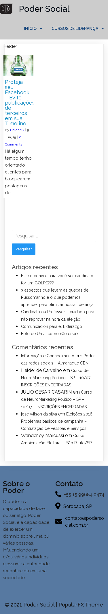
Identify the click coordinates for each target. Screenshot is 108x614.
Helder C (17, 130)
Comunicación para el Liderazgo (51, 326)
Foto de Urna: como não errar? (50, 333)
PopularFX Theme (80, 605)
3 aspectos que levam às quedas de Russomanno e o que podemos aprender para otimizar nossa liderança (57, 297)
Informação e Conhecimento (47, 356)
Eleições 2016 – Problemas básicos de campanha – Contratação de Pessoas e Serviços (58, 421)
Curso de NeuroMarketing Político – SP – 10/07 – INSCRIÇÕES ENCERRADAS (57, 377)
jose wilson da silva (39, 414)
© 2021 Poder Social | (31, 605)
